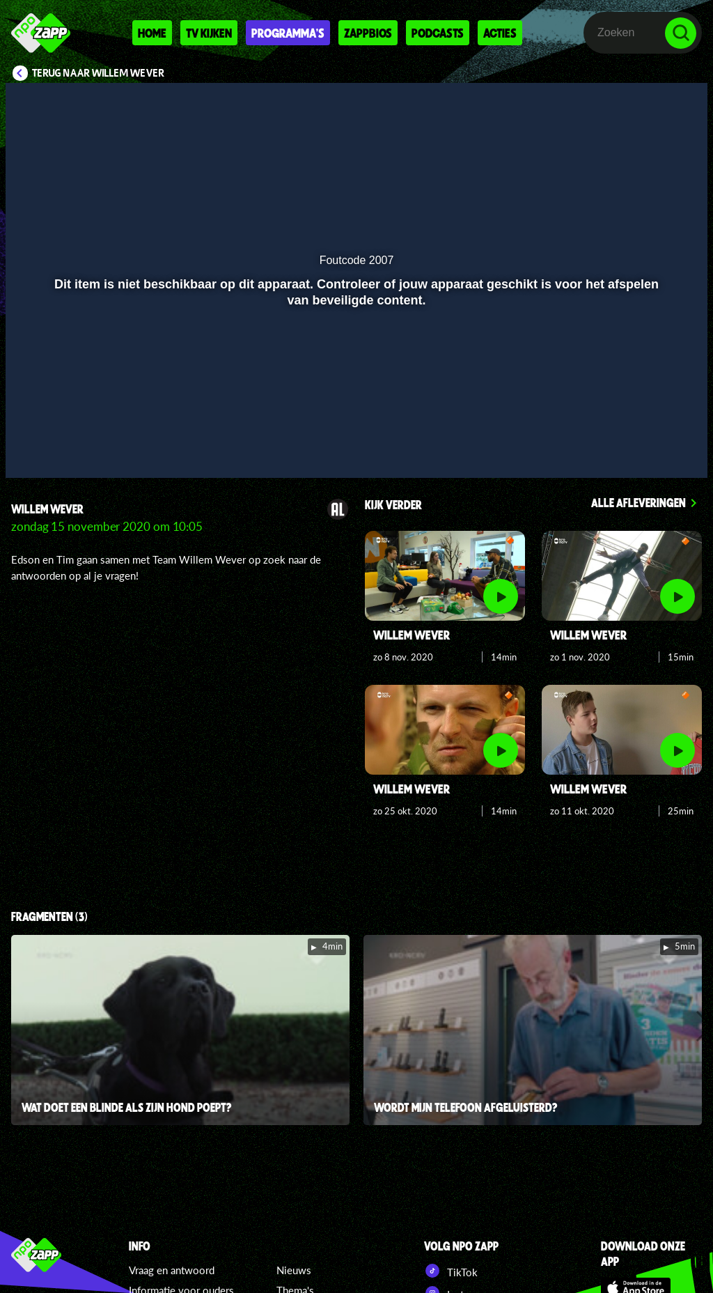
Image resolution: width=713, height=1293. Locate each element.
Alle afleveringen (638, 502)
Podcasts (438, 32)
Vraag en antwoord (171, 1270)
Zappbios (368, 32)
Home (152, 32)
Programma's (287, 32)
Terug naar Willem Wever (98, 73)
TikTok (451, 1270)
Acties (500, 32)
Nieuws (293, 1270)
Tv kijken (209, 32)
